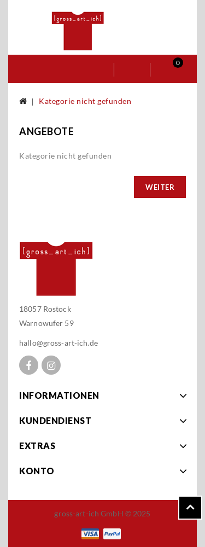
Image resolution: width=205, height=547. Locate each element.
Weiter (159, 187)
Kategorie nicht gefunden (85, 101)
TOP (190, 508)
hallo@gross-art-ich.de (58, 342)
